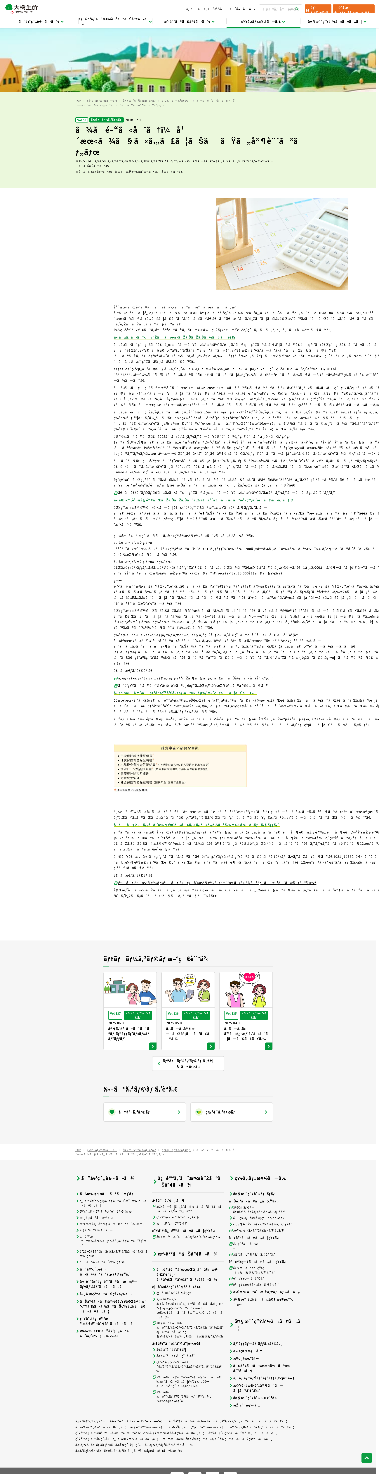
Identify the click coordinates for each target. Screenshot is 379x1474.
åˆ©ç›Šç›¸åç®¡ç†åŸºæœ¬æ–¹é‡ (197, 1362)
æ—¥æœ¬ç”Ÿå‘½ (132, 1431)
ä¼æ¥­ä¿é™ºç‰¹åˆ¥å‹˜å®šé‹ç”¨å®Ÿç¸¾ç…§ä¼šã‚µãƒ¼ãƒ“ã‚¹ (183, 1332)
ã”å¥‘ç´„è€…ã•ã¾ (41, 21)
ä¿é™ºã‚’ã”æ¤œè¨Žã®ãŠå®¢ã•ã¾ (116, 21)
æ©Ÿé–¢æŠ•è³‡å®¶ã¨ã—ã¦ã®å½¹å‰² (256, 1323)
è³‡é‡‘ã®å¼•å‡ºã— (94, 1166)
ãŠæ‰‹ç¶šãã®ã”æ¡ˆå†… (106, 1129)
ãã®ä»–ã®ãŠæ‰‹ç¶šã (102, 1197)
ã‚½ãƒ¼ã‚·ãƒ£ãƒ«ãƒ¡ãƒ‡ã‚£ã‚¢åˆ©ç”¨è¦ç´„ (108, 1380)
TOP (78, 36)
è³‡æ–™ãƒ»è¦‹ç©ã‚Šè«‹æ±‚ (353, 9)
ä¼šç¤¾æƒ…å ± (246, 1286)
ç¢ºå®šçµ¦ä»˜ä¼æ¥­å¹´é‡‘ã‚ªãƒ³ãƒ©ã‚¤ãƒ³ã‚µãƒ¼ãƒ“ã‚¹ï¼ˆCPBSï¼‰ (187, 1302)
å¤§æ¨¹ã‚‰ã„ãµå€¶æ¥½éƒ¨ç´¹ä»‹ (261, 1237)
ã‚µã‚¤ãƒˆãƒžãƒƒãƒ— (90, 1356)
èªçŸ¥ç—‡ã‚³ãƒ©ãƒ (247, 1214)
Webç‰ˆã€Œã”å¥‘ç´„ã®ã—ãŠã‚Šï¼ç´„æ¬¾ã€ (105, 1269)
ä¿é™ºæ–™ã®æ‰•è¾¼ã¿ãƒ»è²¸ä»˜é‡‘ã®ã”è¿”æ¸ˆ (111, 1176)
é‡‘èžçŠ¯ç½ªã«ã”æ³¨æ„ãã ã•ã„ (243, 1368)
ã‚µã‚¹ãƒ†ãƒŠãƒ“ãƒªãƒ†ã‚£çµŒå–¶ (262, 1313)
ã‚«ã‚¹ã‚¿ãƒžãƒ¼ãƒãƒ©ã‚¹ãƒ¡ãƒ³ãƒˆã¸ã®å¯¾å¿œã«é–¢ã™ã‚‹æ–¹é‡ (130, 1386)
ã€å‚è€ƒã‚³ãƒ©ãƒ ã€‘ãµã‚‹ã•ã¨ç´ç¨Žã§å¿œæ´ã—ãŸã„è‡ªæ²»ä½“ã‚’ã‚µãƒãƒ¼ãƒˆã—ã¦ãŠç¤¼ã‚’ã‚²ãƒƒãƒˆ (224, 428)
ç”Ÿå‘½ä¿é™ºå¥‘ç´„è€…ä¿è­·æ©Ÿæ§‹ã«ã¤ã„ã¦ (117, 1374)
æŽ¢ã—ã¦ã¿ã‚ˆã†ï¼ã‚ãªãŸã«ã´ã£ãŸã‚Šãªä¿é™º (188, 1144)
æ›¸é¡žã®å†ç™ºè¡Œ (94, 1153)
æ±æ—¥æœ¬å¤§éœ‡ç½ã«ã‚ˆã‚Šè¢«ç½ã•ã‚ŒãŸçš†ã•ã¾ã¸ (218, 1374)
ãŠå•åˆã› (242, 8)
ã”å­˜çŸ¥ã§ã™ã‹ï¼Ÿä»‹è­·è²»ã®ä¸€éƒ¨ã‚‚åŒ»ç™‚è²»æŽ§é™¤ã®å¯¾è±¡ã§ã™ (191, 621)
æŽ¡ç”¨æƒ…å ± (245, 1340)
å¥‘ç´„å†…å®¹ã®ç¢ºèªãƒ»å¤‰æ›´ (104, 1147)
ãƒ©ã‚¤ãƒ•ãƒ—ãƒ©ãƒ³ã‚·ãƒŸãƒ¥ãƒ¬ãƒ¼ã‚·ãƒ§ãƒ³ (257, 1145)
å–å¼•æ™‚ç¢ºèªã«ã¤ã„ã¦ (100, 1362)
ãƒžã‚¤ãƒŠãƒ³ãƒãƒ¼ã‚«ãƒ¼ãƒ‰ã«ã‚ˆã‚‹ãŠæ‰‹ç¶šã (111, 1189)
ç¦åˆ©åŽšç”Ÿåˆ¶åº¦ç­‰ (172, 1228)
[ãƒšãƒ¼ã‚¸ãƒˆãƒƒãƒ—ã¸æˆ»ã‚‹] (366, 1393)
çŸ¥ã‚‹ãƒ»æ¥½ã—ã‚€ (263, 21)
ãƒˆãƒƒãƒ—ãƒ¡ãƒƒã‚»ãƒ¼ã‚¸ (255, 1279)
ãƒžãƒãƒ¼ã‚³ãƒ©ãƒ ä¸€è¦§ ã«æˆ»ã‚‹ (185, 999)
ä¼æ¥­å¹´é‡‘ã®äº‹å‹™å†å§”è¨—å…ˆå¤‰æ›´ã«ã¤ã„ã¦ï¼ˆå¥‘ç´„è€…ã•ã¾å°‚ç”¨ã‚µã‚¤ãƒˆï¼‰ (186, 1317)
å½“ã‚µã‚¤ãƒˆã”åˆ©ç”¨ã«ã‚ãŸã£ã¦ (262, 1362)
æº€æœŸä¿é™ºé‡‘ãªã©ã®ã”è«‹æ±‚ (109, 1159)
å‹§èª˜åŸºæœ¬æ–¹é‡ (147, 1362)
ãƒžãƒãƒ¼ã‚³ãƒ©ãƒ (176, 36)
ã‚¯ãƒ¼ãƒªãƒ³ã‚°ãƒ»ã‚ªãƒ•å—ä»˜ (169, 1380)
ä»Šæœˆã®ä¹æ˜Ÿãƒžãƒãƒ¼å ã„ (264, 1227)
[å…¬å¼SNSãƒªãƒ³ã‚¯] (177, 1414)
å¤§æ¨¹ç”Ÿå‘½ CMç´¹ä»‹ (253, 1333)
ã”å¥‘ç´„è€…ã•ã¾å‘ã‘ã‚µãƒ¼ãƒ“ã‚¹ (103, 1207)
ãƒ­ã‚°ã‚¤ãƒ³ (316, 9)
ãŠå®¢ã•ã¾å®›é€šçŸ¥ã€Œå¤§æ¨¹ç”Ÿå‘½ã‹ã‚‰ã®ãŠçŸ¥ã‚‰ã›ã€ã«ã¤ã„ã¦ (111, 1241)
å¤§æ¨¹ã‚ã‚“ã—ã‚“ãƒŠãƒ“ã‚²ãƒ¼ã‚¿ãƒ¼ (186, 1172)
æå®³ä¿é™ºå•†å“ (171, 1159)
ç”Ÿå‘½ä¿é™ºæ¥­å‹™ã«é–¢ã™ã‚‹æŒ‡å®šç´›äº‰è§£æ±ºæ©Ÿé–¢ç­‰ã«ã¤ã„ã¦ (139, 1368)
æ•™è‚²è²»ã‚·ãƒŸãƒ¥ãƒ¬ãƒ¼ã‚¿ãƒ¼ (257, 1166)
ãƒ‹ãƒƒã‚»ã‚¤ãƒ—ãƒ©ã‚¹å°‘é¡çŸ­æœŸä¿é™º (293, 1431)
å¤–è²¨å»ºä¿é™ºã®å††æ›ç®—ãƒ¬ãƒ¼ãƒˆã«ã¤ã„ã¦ (106, 1220)
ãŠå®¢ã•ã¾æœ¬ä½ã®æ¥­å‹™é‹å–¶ (260, 1304)
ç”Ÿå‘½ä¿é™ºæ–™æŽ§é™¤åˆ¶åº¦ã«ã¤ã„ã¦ (106, 1257)
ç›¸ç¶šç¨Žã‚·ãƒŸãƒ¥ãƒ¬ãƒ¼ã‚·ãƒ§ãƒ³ (260, 1159)
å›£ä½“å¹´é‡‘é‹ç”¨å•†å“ (174, 1291)
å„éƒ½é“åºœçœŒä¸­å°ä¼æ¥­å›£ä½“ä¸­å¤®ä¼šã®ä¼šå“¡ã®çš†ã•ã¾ (185, 1209)
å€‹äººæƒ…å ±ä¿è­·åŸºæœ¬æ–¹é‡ (137, 1356)
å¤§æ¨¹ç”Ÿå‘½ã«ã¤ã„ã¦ (337, 21)
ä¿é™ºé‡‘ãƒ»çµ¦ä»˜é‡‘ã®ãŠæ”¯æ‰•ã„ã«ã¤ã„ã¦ (110, 1138)
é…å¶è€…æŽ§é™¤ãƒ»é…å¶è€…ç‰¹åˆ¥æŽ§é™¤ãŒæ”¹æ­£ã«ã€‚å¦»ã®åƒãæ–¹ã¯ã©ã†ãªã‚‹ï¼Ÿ (215, 818)
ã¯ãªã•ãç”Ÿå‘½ (233, 1431)
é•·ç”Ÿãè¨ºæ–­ (243, 1181)
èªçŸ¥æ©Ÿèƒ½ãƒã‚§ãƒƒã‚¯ (254, 1220)
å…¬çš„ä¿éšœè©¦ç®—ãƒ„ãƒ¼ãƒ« (256, 1153)
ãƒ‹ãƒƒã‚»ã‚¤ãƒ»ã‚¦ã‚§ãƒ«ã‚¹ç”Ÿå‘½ (180, 1431)
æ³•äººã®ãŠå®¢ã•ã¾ (189, 21)
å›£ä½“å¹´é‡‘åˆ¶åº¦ (169, 1285)
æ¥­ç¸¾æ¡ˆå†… (244, 1293)
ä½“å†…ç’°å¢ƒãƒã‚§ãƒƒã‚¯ (252, 1190)
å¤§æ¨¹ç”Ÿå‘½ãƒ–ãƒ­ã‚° (139, 36)
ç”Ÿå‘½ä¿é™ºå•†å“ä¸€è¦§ (176, 1152)
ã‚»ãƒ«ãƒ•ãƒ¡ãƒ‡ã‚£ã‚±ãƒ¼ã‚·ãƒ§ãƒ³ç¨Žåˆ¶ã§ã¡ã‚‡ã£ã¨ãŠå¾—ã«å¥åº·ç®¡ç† (194, 613)
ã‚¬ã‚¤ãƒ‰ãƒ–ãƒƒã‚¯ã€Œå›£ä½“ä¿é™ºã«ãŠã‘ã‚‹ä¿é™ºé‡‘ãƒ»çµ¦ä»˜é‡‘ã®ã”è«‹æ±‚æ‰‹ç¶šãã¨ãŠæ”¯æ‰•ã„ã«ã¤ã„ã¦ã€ (187, 1244)
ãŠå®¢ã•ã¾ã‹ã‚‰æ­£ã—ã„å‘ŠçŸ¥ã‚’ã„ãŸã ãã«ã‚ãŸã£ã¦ (228, 1356)
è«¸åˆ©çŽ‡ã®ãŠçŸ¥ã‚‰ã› (103, 1229)
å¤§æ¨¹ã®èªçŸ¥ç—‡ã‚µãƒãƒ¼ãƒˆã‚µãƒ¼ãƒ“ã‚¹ (252, 1205)
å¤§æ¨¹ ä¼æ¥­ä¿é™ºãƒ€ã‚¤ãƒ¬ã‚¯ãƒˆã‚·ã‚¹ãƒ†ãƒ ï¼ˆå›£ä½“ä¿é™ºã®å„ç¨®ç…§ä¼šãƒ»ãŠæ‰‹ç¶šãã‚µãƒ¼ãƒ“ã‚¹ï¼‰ (188, 1265)
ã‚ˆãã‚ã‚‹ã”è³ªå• (205, 8)
